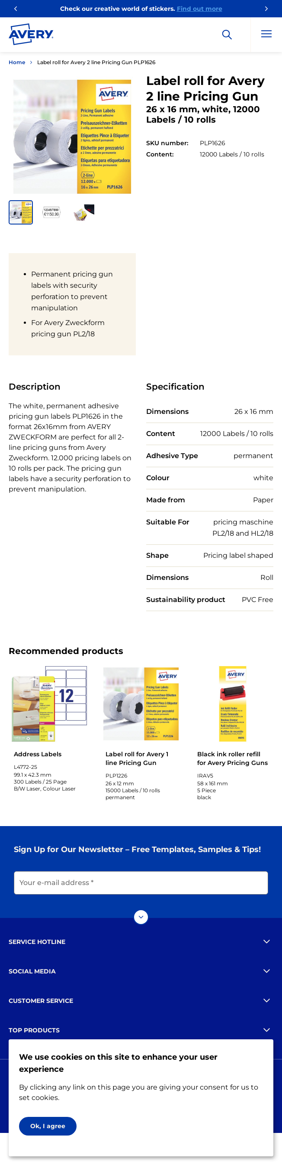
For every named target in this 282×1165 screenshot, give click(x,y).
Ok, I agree (47, 1126)
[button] (21, 212)
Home (17, 62)
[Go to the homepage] (31, 36)
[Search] (227, 34)
